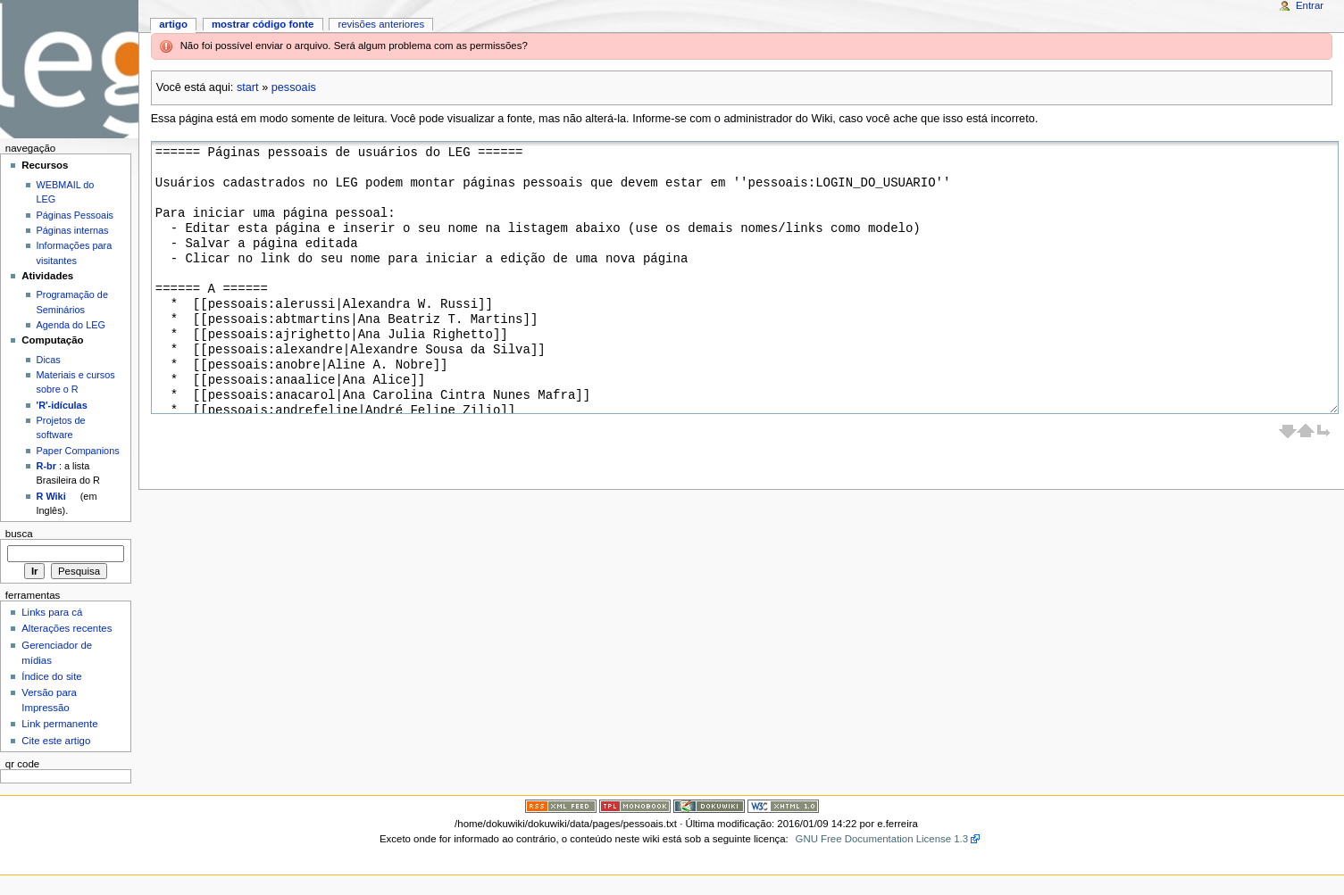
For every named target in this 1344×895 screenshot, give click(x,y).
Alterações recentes (66, 628)
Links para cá (51, 612)
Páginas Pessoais (75, 215)
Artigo (173, 24)
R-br (46, 465)
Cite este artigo (55, 740)
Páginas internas (73, 230)
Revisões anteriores (381, 24)
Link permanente (59, 723)
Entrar (1309, 5)
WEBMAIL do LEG (66, 191)
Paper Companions (78, 450)
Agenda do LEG (71, 324)
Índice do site (51, 676)
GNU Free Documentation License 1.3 (882, 838)
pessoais (293, 87)
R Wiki (51, 496)
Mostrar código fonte (263, 24)
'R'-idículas (62, 405)
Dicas (49, 359)
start (248, 87)
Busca (19, 533)
